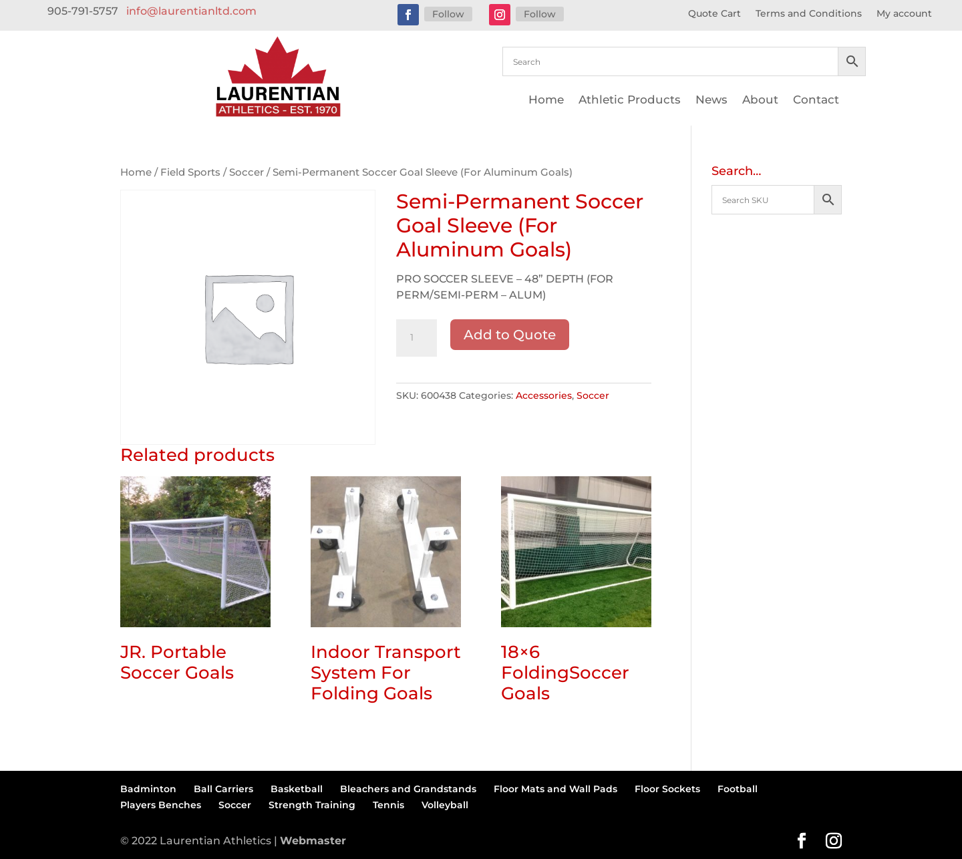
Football (737, 789)
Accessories (544, 395)
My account (904, 14)
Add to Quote (510, 335)
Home (546, 100)
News (711, 100)
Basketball (297, 789)
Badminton (148, 789)
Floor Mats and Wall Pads (555, 789)
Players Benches (160, 805)
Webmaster (313, 840)
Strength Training (312, 805)
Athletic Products (630, 100)
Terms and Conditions (809, 14)
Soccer (246, 172)
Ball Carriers (223, 789)
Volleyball (445, 805)
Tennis (388, 805)
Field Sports (190, 172)
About (760, 100)
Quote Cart (714, 14)
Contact (816, 100)
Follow (448, 14)
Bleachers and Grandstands (408, 789)
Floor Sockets (667, 789)
